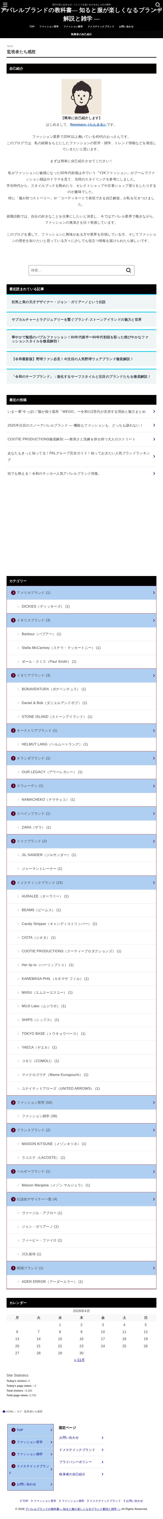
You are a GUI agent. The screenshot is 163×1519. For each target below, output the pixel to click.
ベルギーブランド (33, 1171)
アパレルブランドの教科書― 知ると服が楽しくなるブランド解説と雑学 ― (81, 14)
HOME (10, 1411)
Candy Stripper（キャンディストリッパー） (59, 924)
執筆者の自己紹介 (81, 34)
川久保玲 (31, 1254)
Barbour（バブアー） (41, 634)
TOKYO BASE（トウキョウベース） (54, 1033)
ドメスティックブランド (40, 882)
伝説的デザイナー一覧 (37, 1199)
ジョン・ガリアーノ (40, 1226)
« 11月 (79, 1360)
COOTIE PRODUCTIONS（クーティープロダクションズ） (71, 951)
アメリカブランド (33, 592)
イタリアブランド (33, 675)
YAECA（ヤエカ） (39, 1047)
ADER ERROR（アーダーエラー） (52, 1281)
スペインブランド (33, 813)
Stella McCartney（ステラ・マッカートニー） (61, 648)
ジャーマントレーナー (42, 868)
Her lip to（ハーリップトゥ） (48, 965)
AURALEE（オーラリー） (45, 896)
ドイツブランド (32, 841)
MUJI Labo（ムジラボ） (44, 1006)
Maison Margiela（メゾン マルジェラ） (56, 1185)
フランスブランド (33, 1130)
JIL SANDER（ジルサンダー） (49, 855)
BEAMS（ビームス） (41, 910)
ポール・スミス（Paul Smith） (49, 661)
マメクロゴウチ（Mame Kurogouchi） (55, 1075)
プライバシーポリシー (75, 1462)
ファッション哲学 (49, 26)
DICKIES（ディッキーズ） (46, 606)
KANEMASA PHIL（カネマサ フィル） (55, 979)
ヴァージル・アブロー (42, 1213)
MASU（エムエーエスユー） (47, 992)
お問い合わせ (126, 26)
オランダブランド (33, 758)
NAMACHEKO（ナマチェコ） (48, 799)
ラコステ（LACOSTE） (43, 1157)
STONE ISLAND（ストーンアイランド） (57, 716)
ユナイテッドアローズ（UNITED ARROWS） (61, 1088)
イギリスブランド (33, 620)
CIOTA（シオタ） (39, 937)
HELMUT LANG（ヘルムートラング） (55, 744)
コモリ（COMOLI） (40, 1061)
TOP (32, 26)
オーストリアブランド (37, 730)
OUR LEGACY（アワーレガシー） (52, 772)
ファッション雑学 (73, 26)
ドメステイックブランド (101, 26)
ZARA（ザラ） (36, 827)
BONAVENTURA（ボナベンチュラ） (54, 689)
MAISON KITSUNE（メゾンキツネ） (54, 1144)
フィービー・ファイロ (42, 1240)
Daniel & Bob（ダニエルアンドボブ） (54, 703)
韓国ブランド (30, 1268)
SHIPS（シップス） (40, 1020)
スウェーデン (30, 786)
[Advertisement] (82, 531)
